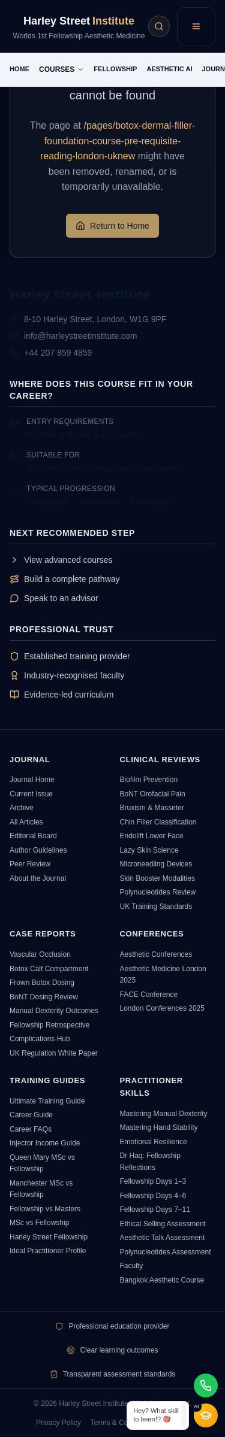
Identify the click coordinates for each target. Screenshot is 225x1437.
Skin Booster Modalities (157, 878)
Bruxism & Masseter (152, 808)
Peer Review (30, 864)
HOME (19, 68)
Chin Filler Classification (158, 822)
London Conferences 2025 (162, 1008)
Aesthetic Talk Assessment (162, 1237)
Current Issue (31, 794)
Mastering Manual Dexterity (164, 1113)
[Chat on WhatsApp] (206, 1385)
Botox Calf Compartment (49, 969)
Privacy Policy (58, 1422)
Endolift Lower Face (152, 836)
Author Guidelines (38, 850)
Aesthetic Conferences (156, 954)
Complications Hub (40, 1039)
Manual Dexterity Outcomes (54, 1010)
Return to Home (112, 226)
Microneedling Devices (156, 864)
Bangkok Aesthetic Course (162, 1280)
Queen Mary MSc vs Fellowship (42, 1163)
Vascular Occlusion (40, 954)
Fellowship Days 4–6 (153, 1196)
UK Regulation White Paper (54, 1053)
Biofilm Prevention (149, 779)
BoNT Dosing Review (44, 997)
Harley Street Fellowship (49, 1237)
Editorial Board (33, 836)
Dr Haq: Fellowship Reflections (150, 1161)
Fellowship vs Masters (45, 1209)
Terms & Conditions (122, 1422)
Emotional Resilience (153, 1142)
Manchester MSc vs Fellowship (41, 1189)
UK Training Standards (156, 906)
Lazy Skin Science (149, 850)
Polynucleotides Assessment (165, 1252)
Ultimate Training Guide (47, 1101)
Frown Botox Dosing (42, 982)
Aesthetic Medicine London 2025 (163, 975)
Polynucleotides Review (158, 892)
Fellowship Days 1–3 (153, 1181)
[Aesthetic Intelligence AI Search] (159, 26)
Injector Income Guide (45, 1143)
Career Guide (31, 1115)
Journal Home (32, 779)
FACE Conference (149, 994)
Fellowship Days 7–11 (155, 1209)
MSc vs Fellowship (39, 1222)
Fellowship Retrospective (49, 1025)
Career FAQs (31, 1129)
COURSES (61, 69)
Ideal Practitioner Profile (48, 1251)
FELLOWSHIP (115, 68)
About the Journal (38, 878)
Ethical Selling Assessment (163, 1224)
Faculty (131, 1266)
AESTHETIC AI (169, 68)
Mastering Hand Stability (159, 1127)
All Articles (26, 822)
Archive (22, 808)
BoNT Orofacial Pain (152, 794)
